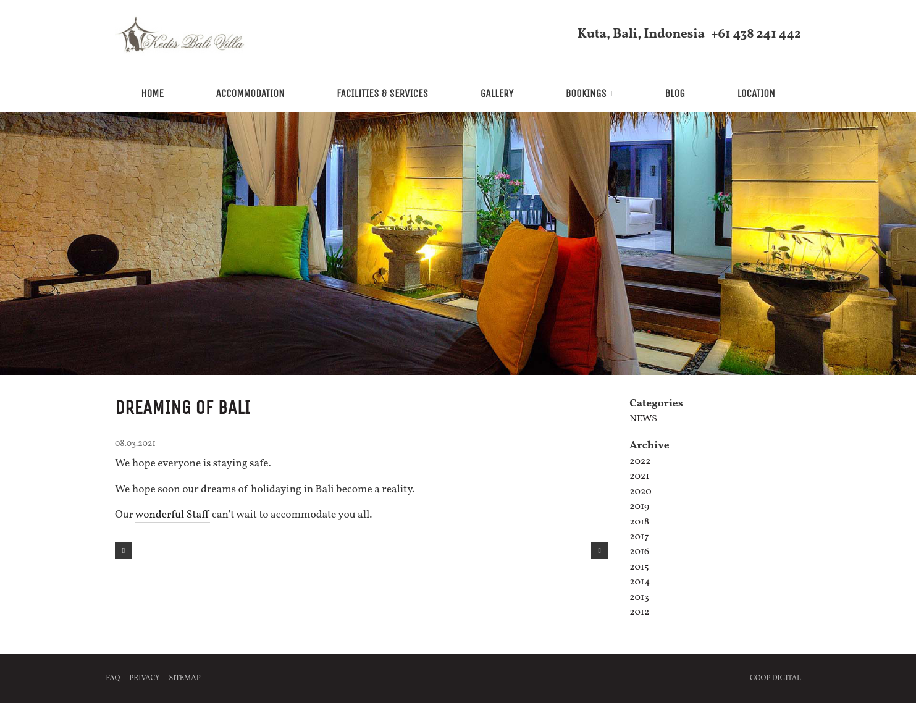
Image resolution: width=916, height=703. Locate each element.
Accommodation (250, 93)
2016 (639, 551)
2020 (640, 492)
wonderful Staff (172, 515)
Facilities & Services (382, 93)
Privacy (144, 678)
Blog (675, 93)
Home (152, 93)
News (643, 419)
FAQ (113, 678)
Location (756, 93)
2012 (639, 612)
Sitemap (185, 678)
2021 (639, 476)
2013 (639, 597)
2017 (639, 537)
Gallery (497, 93)
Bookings (586, 93)
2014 (639, 582)
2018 (639, 522)
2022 (640, 461)
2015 (639, 567)
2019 (639, 506)
